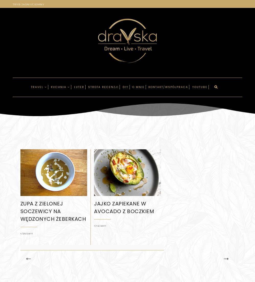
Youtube (199, 87)
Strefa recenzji (103, 87)
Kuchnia (60, 87)
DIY (126, 87)
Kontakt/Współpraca (168, 87)
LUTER (79, 87)
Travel (39, 87)
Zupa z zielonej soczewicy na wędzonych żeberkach (53, 211)
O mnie (138, 87)
